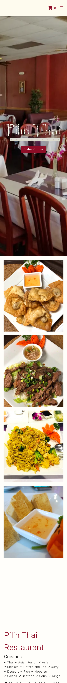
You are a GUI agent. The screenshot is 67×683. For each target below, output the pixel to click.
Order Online (33, 149)
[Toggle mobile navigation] (62, 8)
